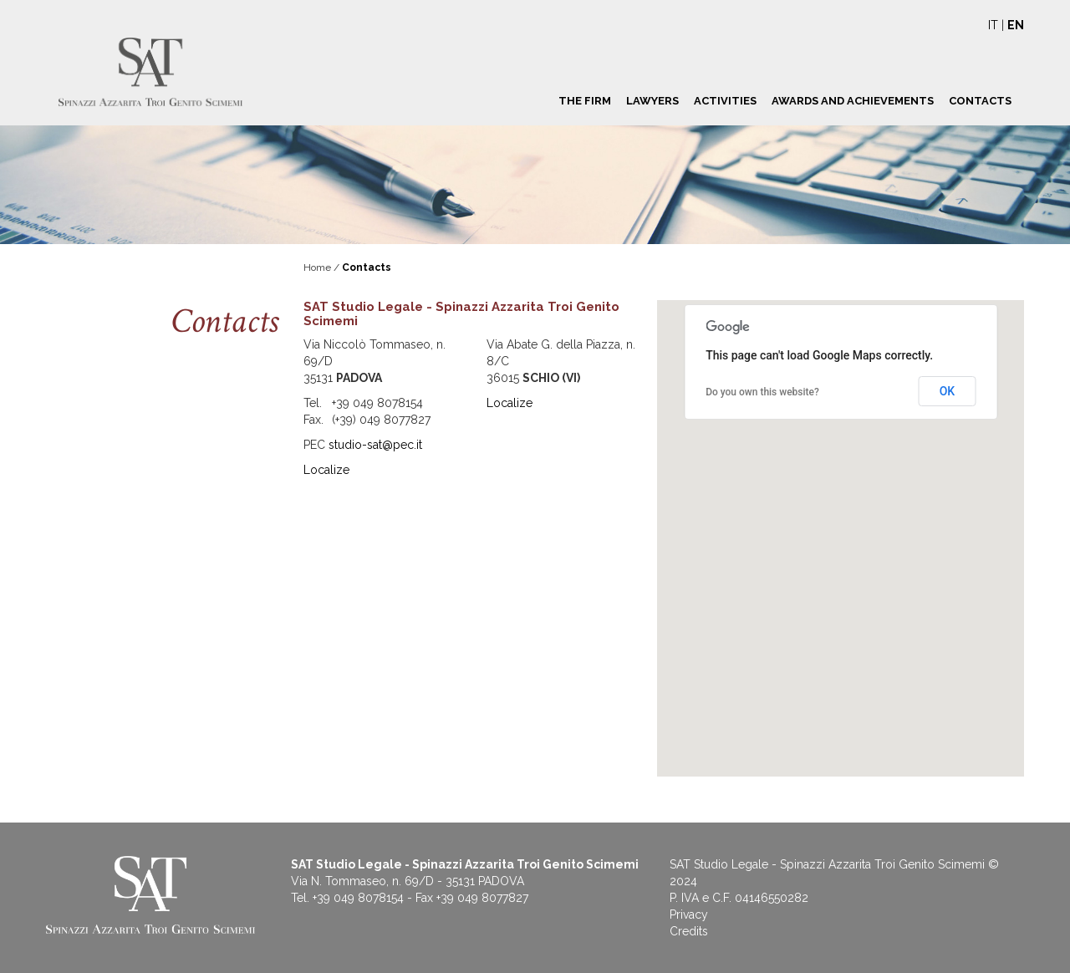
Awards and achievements (853, 100)
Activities (725, 100)
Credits (689, 931)
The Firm (584, 100)
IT (993, 25)
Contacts (980, 100)
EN (1015, 25)
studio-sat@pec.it (375, 444)
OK (947, 391)
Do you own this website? (762, 392)
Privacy (689, 914)
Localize (326, 469)
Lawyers (652, 100)
